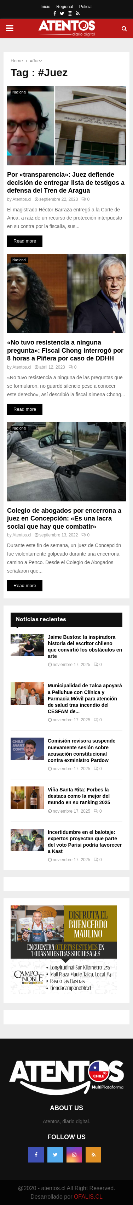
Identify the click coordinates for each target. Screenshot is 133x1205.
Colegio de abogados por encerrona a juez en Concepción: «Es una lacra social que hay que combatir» (64, 518)
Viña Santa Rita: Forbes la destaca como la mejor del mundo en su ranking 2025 (79, 796)
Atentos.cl (21, 199)
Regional (64, 6)
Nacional (19, 92)
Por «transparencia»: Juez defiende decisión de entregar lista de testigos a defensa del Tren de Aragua (66, 182)
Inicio (45, 6)
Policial (86, 6)
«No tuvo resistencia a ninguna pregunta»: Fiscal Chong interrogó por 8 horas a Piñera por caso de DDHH (65, 350)
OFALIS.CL (88, 1197)
